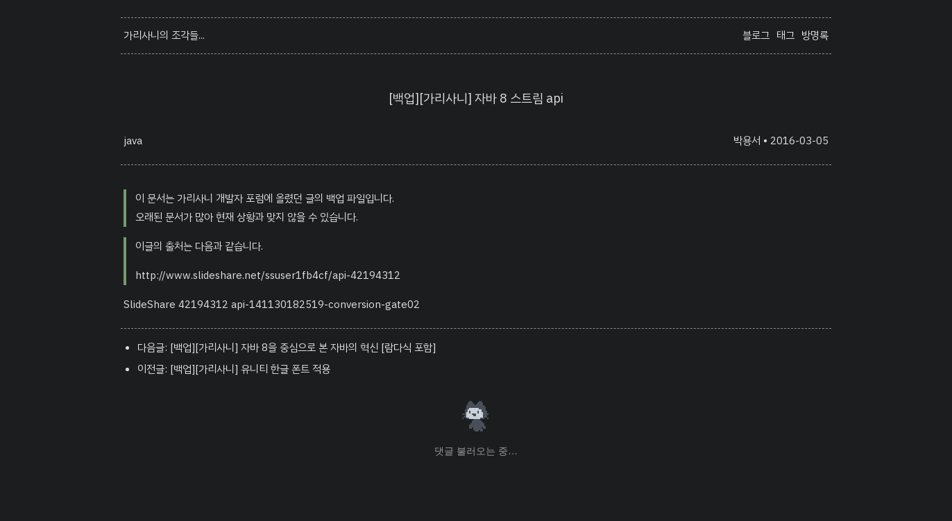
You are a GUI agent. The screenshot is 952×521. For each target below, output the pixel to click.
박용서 (746, 140)
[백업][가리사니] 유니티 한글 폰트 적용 (250, 369)
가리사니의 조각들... (164, 35)
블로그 (756, 35)
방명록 (814, 35)
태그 (785, 35)
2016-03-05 (799, 140)
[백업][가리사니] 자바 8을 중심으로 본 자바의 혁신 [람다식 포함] (303, 347)
